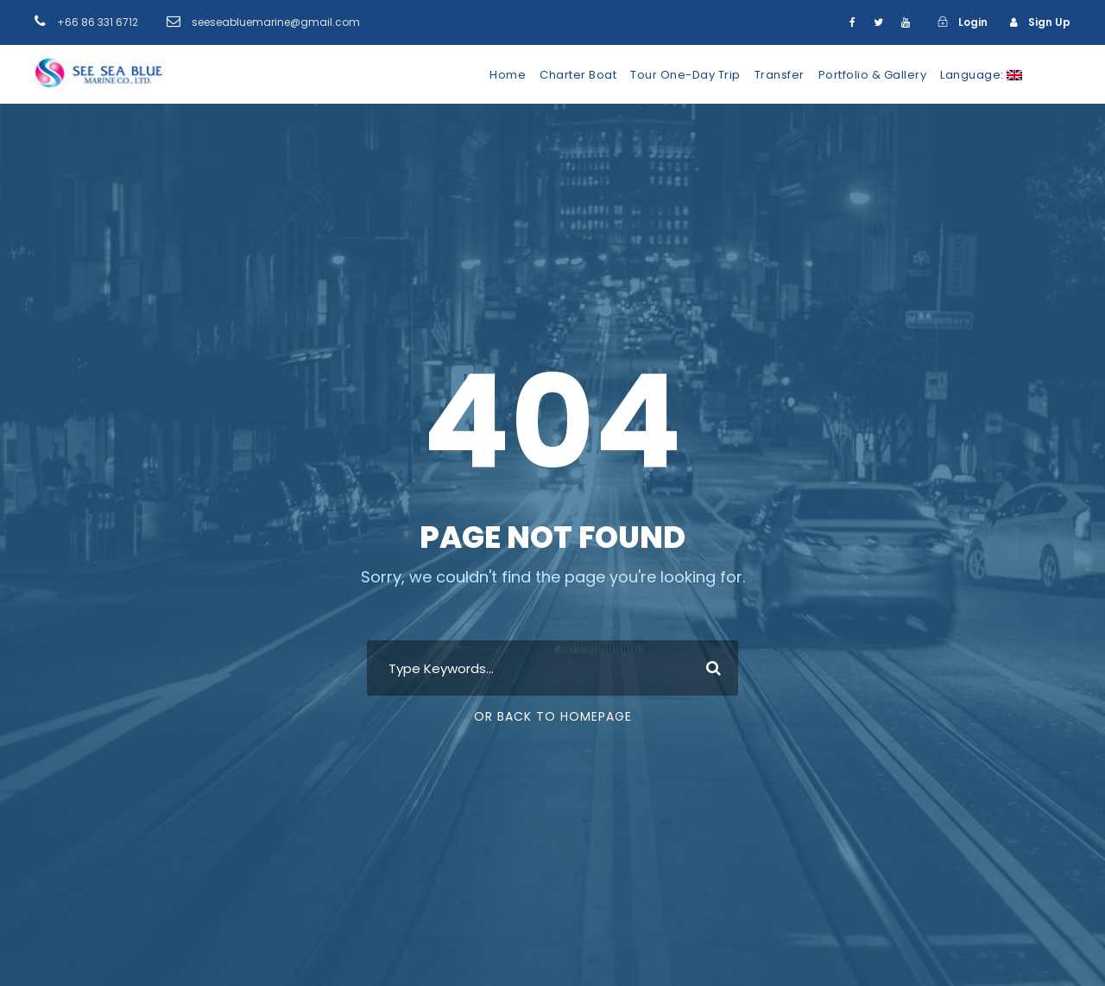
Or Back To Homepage (553, 716)
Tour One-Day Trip (685, 75)
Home (507, 75)
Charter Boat (578, 75)
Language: (981, 75)
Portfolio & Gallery (872, 75)
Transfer (780, 75)
